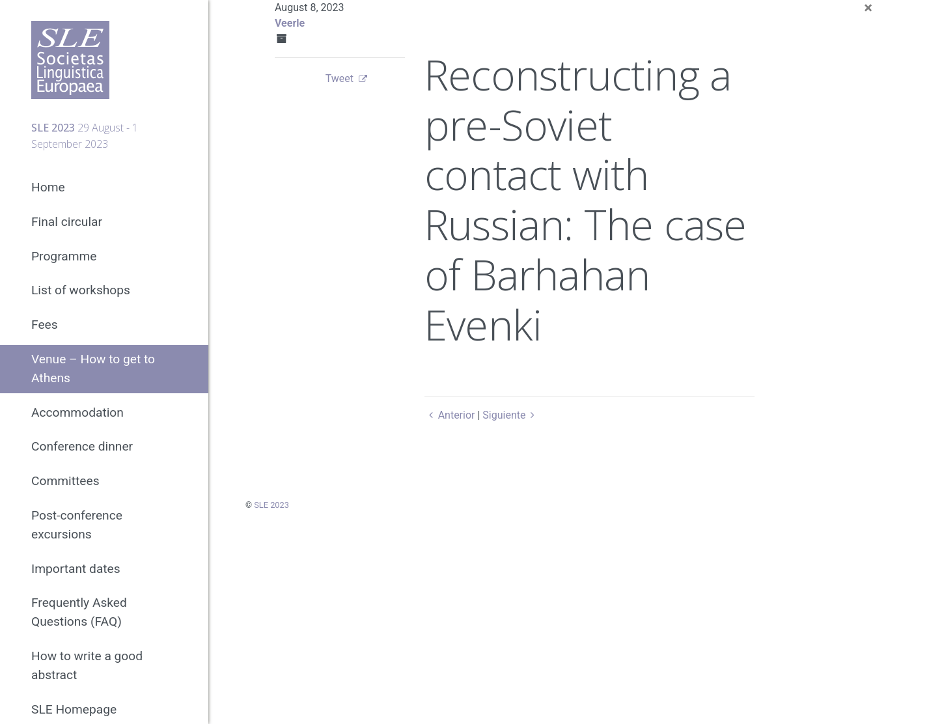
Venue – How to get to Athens (93, 368)
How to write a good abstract (87, 665)
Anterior (449, 415)
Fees (44, 324)
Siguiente (510, 415)
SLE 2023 (271, 505)
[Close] (868, 8)
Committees (65, 480)
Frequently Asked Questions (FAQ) (79, 612)
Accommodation (77, 412)
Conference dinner (82, 446)
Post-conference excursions (76, 525)
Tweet (340, 78)
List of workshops (80, 290)
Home (48, 187)
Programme (64, 256)
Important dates (75, 568)
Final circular (66, 221)
